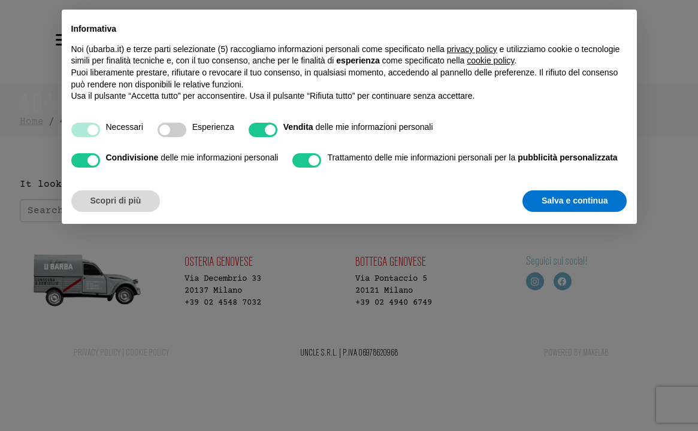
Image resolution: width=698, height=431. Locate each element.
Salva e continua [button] (575, 200)
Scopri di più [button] (115, 200)
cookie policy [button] (490, 60)
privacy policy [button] (472, 49)
